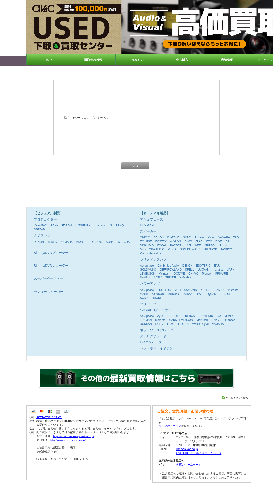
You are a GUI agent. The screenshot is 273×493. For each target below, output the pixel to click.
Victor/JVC (40, 225)
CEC (169, 316)
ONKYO (97, 242)
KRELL (189, 269)
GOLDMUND (148, 269)
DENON (39, 242)
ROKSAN (146, 324)
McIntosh (164, 273)
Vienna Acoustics (150, 253)
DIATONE (173, 237)
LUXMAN (203, 269)
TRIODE (170, 277)
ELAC (199, 241)
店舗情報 (227, 60)
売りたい (138, 60)
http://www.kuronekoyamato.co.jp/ (73, 436)
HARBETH (176, 245)
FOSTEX (161, 241)
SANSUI (145, 277)
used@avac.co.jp (187, 449)
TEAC (170, 324)
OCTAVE (179, 273)
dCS (178, 316)
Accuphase (147, 265)
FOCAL (161, 245)
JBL (189, 245)
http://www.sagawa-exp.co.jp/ (68, 440)
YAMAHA (66, 242)
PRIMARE (221, 273)
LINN (223, 245)
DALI (228, 241)
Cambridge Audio (168, 265)
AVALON (175, 241)
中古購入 (182, 60)
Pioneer (199, 237)
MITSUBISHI (83, 225)
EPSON (67, 225)
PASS (201, 294)
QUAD (212, 294)
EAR (217, 265)
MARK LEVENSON (152, 294)
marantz (100, 225)
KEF (198, 245)
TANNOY (226, 249)
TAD (236, 237)
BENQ (120, 225)
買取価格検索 (93, 60)
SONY (54, 225)
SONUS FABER (190, 249)
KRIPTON (210, 245)
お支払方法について (49, 417)
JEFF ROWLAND (171, 269)
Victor (211, 237)
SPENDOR (210, 249)
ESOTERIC (203, 265)
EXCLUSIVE (214, 241)
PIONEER (82, 242)
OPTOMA (40, 229)
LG (110, 225)
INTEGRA (123, 242)
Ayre (160, 316)
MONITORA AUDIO (152, 249)
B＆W (188, 241)
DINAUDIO (147, 245)
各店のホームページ (188, 464)
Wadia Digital (200, 324)
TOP (49, 60)
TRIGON (183, 324)
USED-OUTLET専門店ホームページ (199, 453)
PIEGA (172, 249)
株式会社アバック (170, 426)
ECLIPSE (146, 241)
